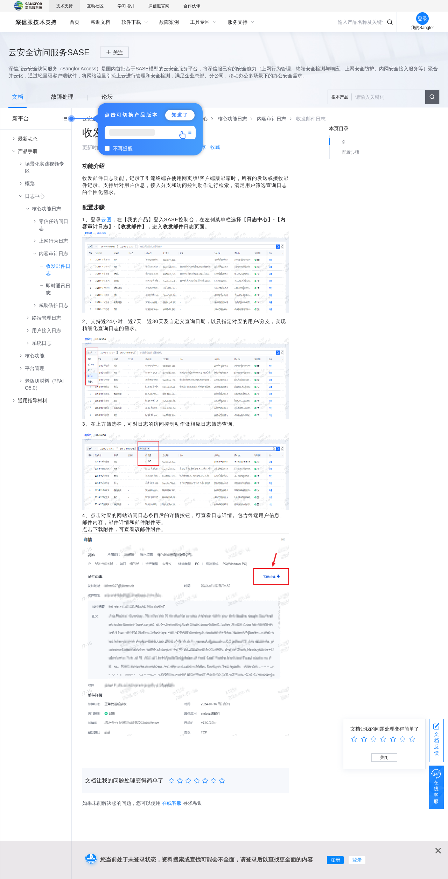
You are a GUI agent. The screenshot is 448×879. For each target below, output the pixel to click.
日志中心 (34, 196)
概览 (30, 183)
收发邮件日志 (58, 269)
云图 (106, 219)
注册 (335, 860)
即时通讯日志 (58, 289)
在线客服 (172, 803)
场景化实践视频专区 (44, 167)
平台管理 (34, 368)
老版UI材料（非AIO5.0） (44, 384)
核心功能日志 (46, 208)
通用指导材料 (32, 400)
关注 (118, 52)
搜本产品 (339, 97)
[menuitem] (74, 22)
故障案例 (169, 22)
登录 (357, 860)
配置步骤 (350, 152)
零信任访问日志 (53, 224)
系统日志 (41, 343)
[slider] (197, 780)
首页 (74, 22)
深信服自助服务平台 (35, 22)
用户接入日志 (46, 330)
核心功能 (34, 355)
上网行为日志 (53, 241)
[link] (232, 118)
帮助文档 (100, 22)
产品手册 (27, 151)
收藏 (215, 147)
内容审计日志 (53, 253)
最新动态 (27, 138)
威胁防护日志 (53, 305)
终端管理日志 (46, 318)
